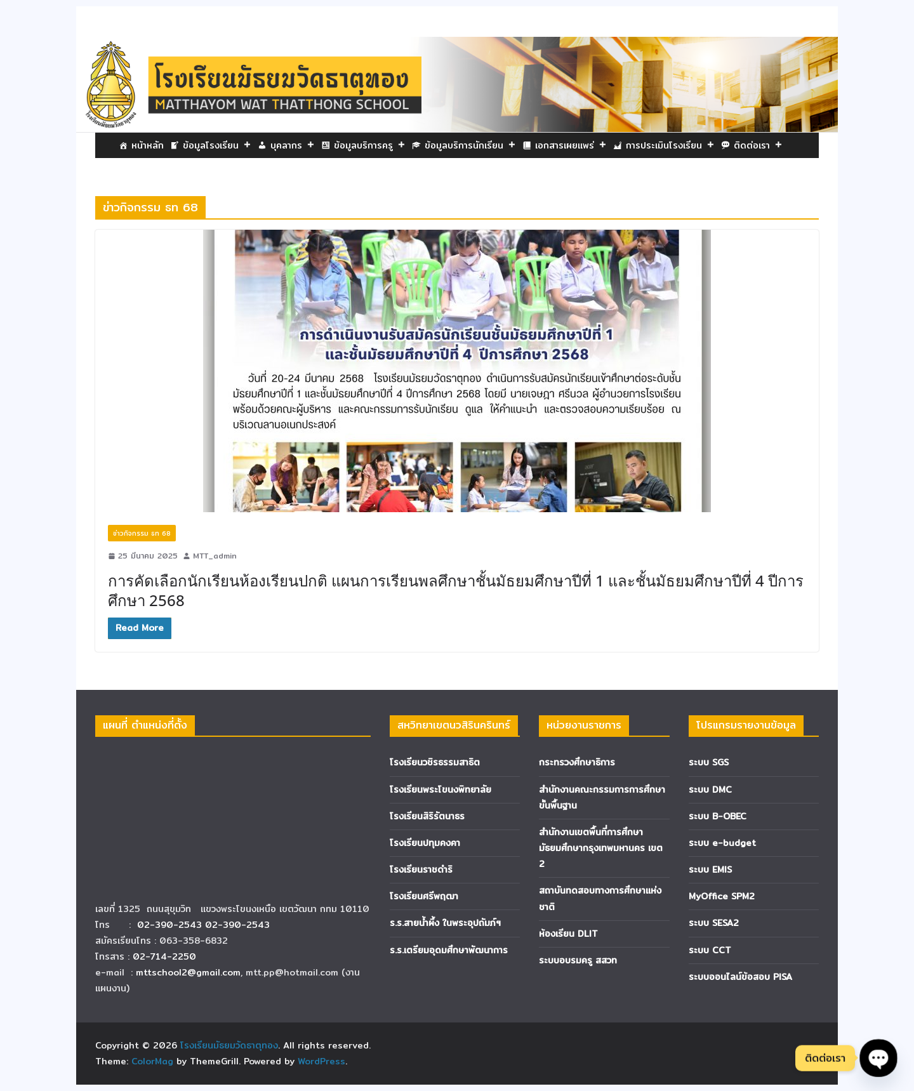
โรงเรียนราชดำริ (421, 869)
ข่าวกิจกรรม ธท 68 (142, 533)
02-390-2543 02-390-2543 (205, 925)
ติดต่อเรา (758, 145)
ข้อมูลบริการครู (370, 145)
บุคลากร (292, 145)
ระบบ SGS (709, 762)
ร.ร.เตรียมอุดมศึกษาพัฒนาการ (449, 950)
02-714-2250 (164, 956)
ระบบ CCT (710, 950)
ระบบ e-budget (722, 843)
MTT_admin (215, 556)
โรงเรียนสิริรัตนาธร (427, 816)
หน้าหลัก (147, 145)
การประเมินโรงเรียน (670, 145)
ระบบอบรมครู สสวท (578, 960)
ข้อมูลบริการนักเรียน (470, 145)
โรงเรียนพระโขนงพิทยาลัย (440, 790)
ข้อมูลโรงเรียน (217, 145)
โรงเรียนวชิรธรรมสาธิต (435, 762)
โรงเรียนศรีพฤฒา (424, 896)
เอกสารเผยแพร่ (571, 145)
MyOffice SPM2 (722, 896)
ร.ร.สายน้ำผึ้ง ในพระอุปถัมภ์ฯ (445, 923)
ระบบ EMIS (710, 869)
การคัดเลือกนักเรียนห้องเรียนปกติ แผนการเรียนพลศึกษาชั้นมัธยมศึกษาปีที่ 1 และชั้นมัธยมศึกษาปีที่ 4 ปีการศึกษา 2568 (456, 590)
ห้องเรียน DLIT (568, 934)
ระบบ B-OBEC (717, 816)
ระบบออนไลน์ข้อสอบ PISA (740, 977)
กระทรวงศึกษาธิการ (577, 762)
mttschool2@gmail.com (188, 972)
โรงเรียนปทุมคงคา (425, 843)
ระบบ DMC (710, 790)
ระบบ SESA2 (714, 923)
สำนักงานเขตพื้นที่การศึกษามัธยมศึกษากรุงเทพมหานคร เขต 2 (601, 848)
